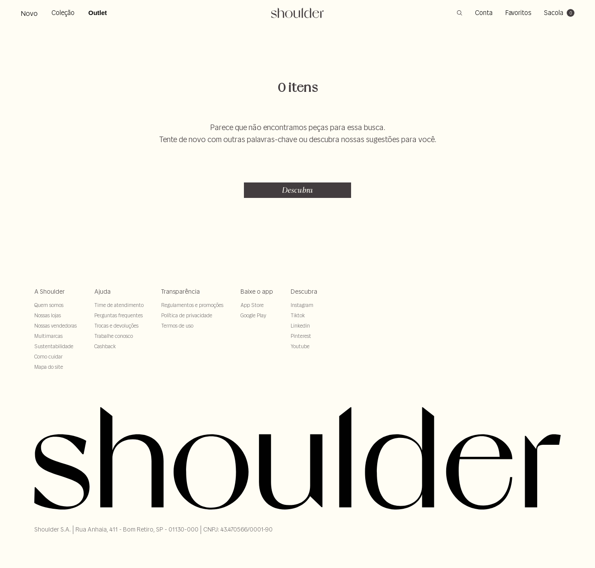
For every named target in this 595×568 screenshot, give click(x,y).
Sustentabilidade (53, 346)
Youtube (300, 346)
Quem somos (48, 305)
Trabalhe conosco (113, 336)
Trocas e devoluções (116, 325)
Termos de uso (177, 325)
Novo (29, 13)
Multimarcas (48, 336)
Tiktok (298, 315)
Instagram (302, 305)
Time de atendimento (119, 305)
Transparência (180, 291)
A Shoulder (49, 291)
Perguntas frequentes (118, 315)
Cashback (105, 346)
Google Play (253, 315)
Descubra (297, 189)
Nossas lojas (47, 315)
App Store (252, 305)
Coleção (63, 13)
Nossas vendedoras (55, 325)
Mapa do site (48, 367)
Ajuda (102, 291)
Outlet (97, 12)
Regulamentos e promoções (192, 305)
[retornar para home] (297, 13)
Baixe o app (256, 291)
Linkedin (300, 325)
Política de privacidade (186, 315)
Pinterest (301, 336)
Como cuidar (48, 356)
